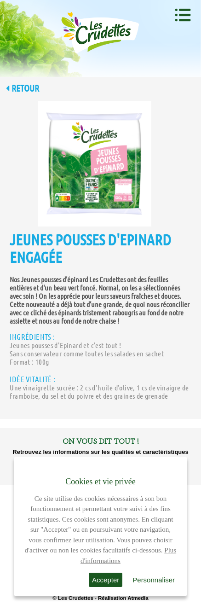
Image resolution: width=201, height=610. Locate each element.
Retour (22, 88)
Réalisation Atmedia (123, 598)
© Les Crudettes (72, 598)
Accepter (105, 580)
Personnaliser (153, 580)
